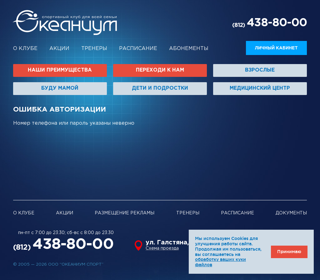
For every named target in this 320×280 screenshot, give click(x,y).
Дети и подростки (160, 88)
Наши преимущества (60, 70)
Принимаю (289, 251)
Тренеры (94, 48)
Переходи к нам (160, 70)
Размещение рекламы (124, 213)
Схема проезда (162, 248)
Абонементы (188, 48)
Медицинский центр (260, 88)
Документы (291, 213)
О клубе (25, 48)
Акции (59, 48)
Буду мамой (59, 88)
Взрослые (260, 70)
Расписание (138, 48)
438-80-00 (277, 23)
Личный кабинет (276, 48)
